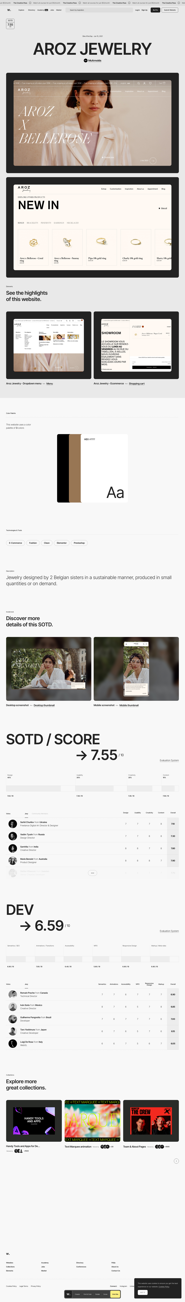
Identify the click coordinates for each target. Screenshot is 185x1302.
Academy (42, 10)
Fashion (33, 543)
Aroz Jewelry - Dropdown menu (23, 383)
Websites (9, 1263)
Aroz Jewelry (92, 49)
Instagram (123, 1286)
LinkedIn (133, 1286)
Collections (10, 1267)
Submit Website (170, 10)
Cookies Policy (11, 1286)
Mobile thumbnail (129, 705)
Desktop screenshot (17, 705)
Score (105, 1294)
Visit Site (115, 1294)
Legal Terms (23, 1286)
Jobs (52, 10)
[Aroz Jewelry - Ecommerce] (136, 345)
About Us (114, 1267)
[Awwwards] (9, 10)
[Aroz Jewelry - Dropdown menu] (49, 345)
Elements (9, 1271)
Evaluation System (169, 760)
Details (97, 1294)
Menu (49, 383)
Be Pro (155, 10)
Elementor (62, 543)
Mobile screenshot (104, 705)
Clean (47, 543)
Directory (31, 10)
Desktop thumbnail (44, 705)
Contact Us (115, 1271)
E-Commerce (15, 543)
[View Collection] (34, 1121)
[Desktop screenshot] (48, 669)
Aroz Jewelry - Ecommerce (109, 383)
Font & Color (88, 1294)
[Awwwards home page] (68, 1294)
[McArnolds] (92, 60)
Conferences (81, 1267)
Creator (77, 1294)
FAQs (113, 1263)
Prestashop (79, 543)
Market (58, 10)
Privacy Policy (36, 1286)
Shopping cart (137, 383)
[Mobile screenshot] (136, 669)
